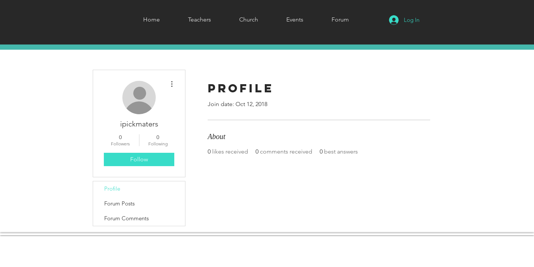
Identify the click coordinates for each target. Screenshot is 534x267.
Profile (112, 188)
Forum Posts (119, 203)
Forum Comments (126, 218)
